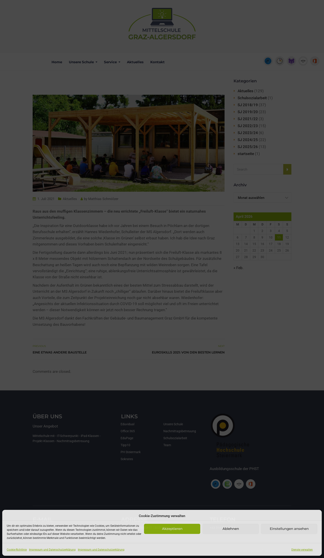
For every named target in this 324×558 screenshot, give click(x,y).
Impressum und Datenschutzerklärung (52, 549)
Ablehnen (231, 528)
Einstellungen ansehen (289, 528)
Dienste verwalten (302, 549)
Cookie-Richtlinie (17, 549)
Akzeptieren (172, 528)
